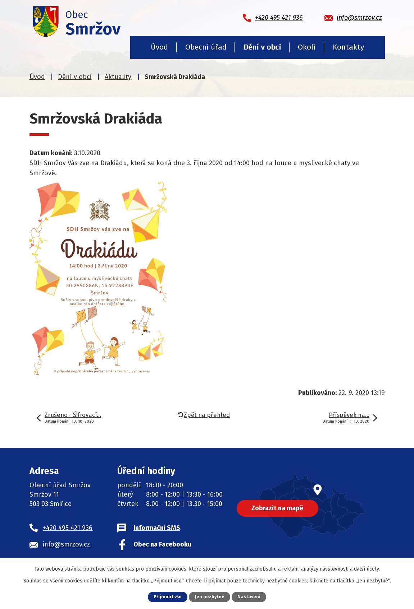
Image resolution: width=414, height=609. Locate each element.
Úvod (159, 47)
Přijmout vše (167, 596)
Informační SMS (156, 528)
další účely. (367, 569)
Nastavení (249, 596)
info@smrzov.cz (66, 544)
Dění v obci (262, 47)
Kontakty (348, 47)
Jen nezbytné (210, 596)
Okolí (306, 47)
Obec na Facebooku (162, 544)
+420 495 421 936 (67, 528)
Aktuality (118, 77)
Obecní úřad (206, 47)
